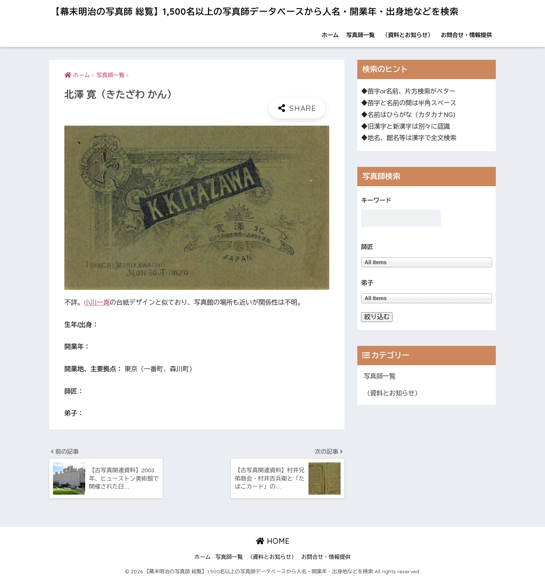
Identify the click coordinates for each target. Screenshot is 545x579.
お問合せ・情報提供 (466, 35)
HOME (273, 541)
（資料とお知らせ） (407, 35)
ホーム (330, 35)
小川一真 (96, 302)
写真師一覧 (360, 35)
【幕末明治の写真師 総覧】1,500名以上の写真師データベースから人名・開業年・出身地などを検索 (255, 11)
